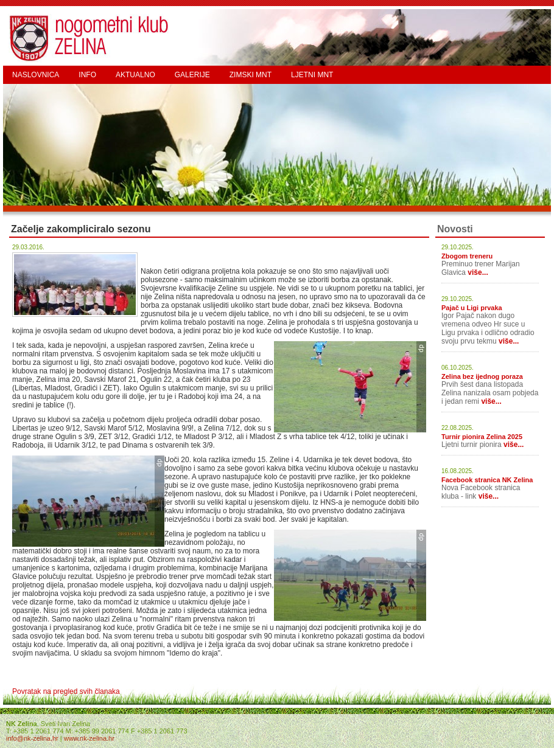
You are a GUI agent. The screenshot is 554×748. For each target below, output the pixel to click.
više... (478, 272)
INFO (87, 75)
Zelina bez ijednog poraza (482, 376)
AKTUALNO (135, 75)
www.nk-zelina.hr (89, 738)
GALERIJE (192, 75)
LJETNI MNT (312, 75)
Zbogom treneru (467, 256)
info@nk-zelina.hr (32, 738)
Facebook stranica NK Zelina (487, 479)
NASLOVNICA (35, 75)
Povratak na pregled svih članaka (66, 691)
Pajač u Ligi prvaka (471, 307)
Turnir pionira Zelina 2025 (481, 436)
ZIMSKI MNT (251, 75)
